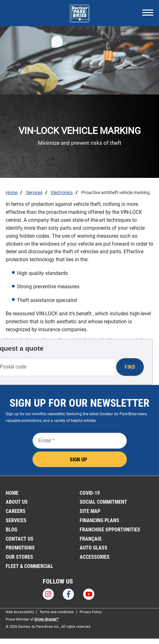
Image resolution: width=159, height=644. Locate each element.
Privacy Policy (91, 612)
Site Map (90, 511)
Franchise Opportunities (110, 530)
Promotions (20, 548)
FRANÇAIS (91, 539)
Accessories (95, 557)
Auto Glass (93, 548)
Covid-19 (90, 493)
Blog (11, 530)
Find (130, 367)
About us (17, 502)
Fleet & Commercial (29, 566)
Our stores (19, 557)
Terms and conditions (57, 612)
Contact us (19, 539)
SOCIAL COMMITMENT (103, 502)
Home (12, 493)
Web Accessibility (20, 612)
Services (16, 520)
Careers (15, 511)
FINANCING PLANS (99, 520)
